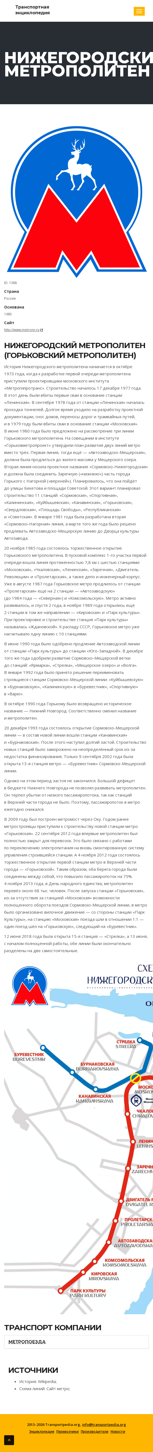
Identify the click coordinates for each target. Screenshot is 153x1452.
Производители (94, 1431)
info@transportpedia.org (104, 1424)
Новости (118, 1431)
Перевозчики (67, 1431)
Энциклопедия (41, 1431)
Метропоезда (27, 1341)
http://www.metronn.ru (21, 329)
